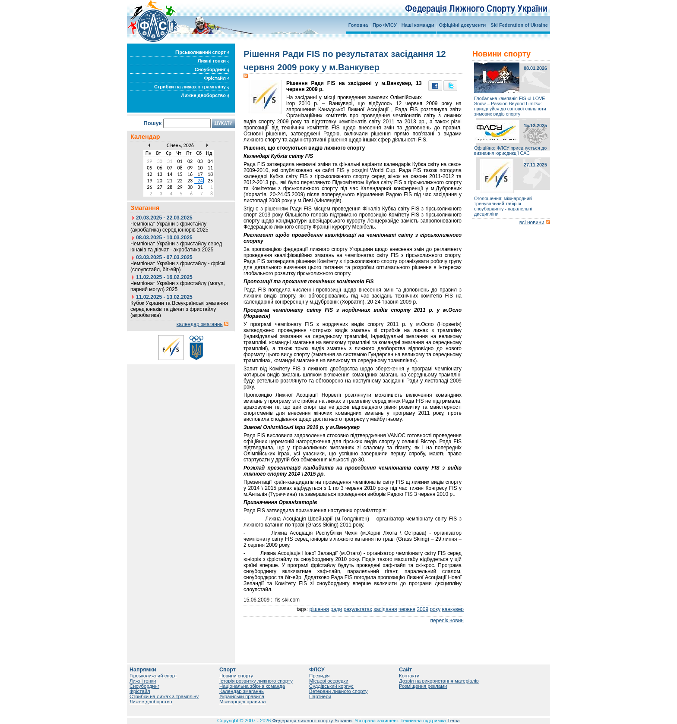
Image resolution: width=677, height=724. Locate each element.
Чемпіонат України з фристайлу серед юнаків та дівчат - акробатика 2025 (176, 247)
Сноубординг (212, 69)
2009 (422, 609)
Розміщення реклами (423, 686)
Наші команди (418, 25)
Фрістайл (216, 78)
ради (336, 609)
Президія (319, 675)
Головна (358, 25)
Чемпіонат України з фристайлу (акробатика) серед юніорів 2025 (169, 227)
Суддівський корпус (331, 686)
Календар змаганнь (241, 691)
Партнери (320, 696)
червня (407, 609)
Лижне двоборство (205, 95)
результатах (358, 609)
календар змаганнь (200, 324)
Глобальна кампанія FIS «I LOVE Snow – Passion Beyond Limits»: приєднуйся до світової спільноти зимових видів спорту (510, 106)
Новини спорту (236, 675)
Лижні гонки (213, 60)
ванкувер (453, 609)
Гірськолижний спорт (202, 52)
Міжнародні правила (242, 701)
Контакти (409, 675)
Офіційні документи (462, 25)
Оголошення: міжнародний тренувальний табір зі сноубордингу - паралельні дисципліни (503, 206)
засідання (385, 609)
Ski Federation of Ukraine (519, 25)
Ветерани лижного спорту (338, 691)
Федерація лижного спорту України (312, 720)
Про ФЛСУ (385, 25)
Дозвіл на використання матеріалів (439, 680)
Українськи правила (241, 696)
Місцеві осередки (328, 680)
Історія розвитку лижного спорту (256, 680)
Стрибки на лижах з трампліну (191, 86)
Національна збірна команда (252, 686)
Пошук (152, 123)
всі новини (531, 222)
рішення (319, 609)
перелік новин (447, 620)
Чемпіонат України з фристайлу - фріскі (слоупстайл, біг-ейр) (177, 266)
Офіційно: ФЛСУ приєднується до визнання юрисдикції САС (510, 150)
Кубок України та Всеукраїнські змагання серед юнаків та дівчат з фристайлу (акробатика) (179, 309)
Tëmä (453, 720)
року (435, 609)
